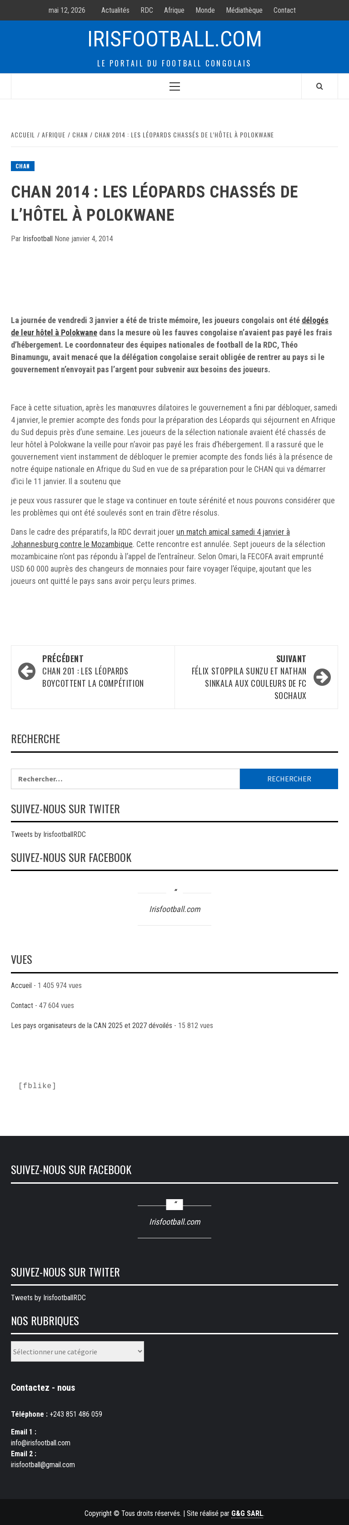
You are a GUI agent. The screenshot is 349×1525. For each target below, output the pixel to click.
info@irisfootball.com (40, 1443)
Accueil (21, 985)
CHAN (22, 166)
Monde (205, 10)
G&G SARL (247, 1513)
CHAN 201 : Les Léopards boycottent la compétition (103, 671)
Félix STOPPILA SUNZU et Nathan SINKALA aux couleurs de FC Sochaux (245, 677)
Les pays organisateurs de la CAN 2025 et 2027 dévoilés (91, 1025)
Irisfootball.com (174, 39)
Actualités (115, 10)
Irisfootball (39, 238)
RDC (146, 10)
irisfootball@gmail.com (43, 1464)
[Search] (319, 86)
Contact (285, 10)
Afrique (174, 10)
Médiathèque (244, 10)
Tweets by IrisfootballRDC (48, 834)
